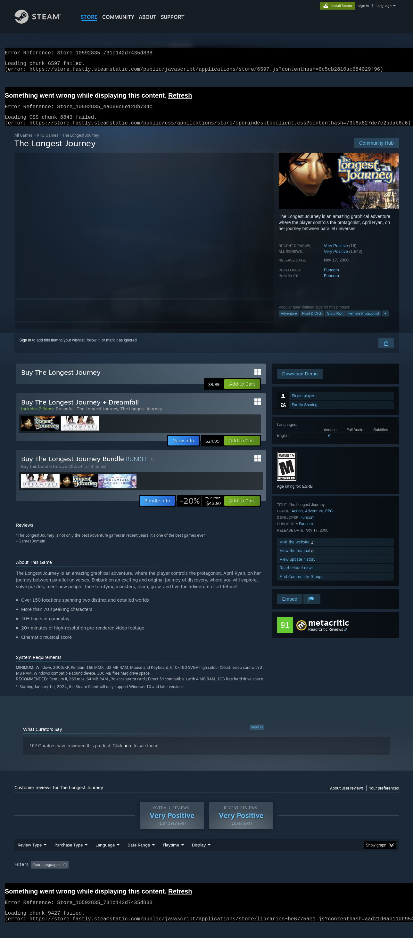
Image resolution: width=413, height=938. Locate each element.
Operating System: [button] (261, 877)
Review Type (30, 857)
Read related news (296, 575)
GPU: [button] (314, 877)
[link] (200, 508)
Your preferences (384, 795)
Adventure (289, 321)
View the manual (297, 558)
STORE (89, 17)
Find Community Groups (301, 584)
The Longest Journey (141, 416)
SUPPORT (173, 17)
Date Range (139, 857)
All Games (23, 142)
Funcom (331, 277)
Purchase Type (68, 857)
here (127, 753)
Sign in (25, 348)
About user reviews (347, 795)
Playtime (171, 857)
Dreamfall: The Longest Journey (87, 416)
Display (199, 857)
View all (257, 735)
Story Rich (335, 321)
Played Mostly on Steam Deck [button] (206, 877)
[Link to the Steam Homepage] (42, 22)
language (384, 6)
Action (297, 518)
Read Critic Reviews (325, 637)
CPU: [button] (293, 877)
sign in (363, 6)
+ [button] (385, 321)
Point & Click (312, 321)
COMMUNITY (118, 17)
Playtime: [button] (161, 877)
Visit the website (297, 549)
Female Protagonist (364, 321)
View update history (298, 567)
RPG (329, 518)
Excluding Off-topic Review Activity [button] (111, 877)
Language (105, 857)
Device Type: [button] (343, 877)
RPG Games (47, 142)
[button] (242, 392)
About (147, 17)
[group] (206, 877)
